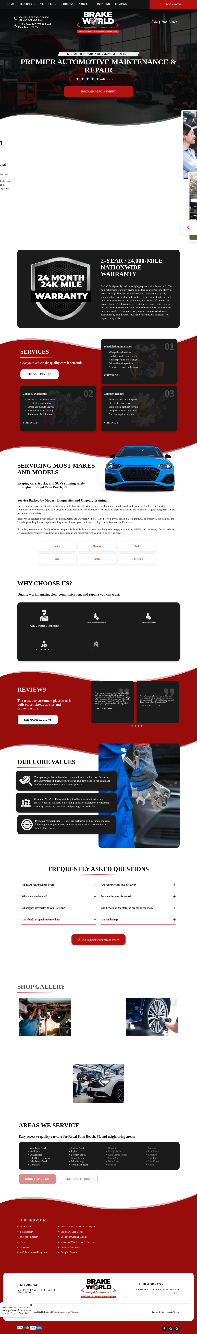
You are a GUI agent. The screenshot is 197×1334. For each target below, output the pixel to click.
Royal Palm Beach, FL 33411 (34, 25)
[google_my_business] (177, 1329)
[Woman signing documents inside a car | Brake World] (45, 1070)
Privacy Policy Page (20, 1313)
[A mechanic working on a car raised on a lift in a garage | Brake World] (99, 1083)
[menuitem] (13, 4)
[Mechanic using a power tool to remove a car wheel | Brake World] (152, 1017)
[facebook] (164, 1329)
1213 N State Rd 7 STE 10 (31, 24)
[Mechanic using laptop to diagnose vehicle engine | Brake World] (152, 1070)
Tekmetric (74, 1312)
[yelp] (170, 1329)
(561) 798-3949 (164, 22)
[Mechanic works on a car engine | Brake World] (99, 1030)
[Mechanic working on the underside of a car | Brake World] (45, 1017)
